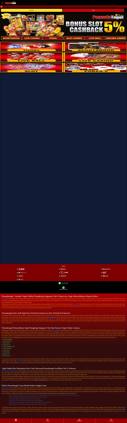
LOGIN (93, 10)
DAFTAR (32, 10)
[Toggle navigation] (2, 3)
